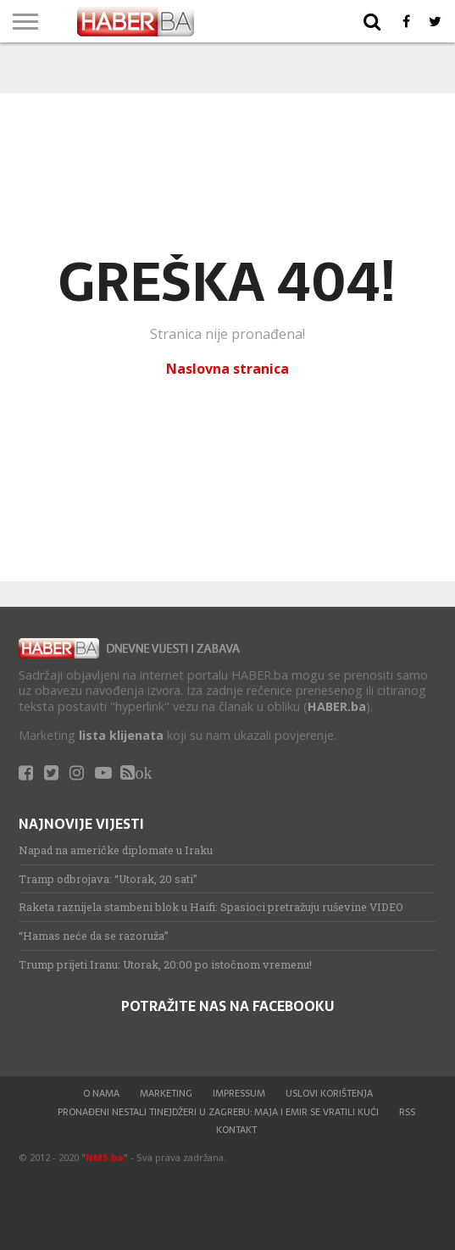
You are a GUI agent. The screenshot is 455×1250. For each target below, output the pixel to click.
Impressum (239, 1093)
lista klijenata (121, 735)
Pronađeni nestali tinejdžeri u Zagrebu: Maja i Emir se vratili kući (218, 1111)
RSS (407, 1111)
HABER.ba (337, 706)
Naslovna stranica (227, 368)
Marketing (166, 1093)
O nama (101, 1093)
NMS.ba (105, 1157)
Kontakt (236, 1129)
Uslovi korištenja (329, 1093)
